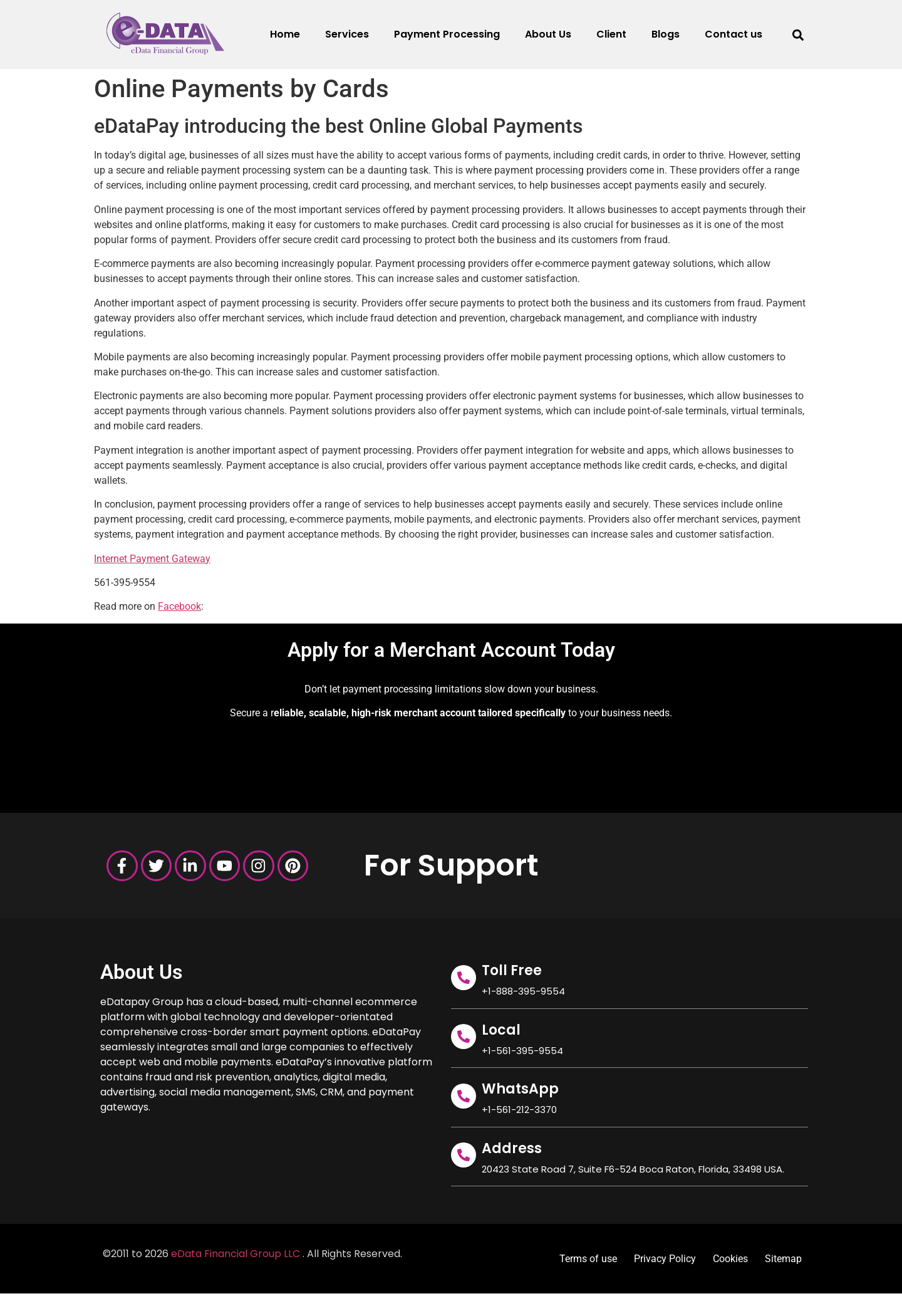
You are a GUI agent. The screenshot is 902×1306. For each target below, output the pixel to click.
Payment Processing (447, 34)
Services (347, 34)
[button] (797, 34)
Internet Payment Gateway (152, 559)
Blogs (665, 34)
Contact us (733, 34)
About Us (548, 34)
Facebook (179, 606)
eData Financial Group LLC (235, 1253)
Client (611, 34)
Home (285, 34)
